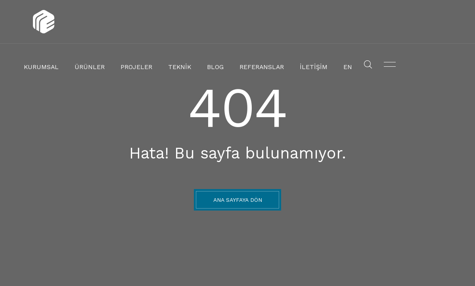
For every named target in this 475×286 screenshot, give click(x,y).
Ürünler (163, 22)
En (404, 22)
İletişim (372, 22)
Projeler (206, 22)
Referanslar (324, 22)
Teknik (246, 22)
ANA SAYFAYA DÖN (237, 200)
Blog (281, 22)
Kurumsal (120, 22)
